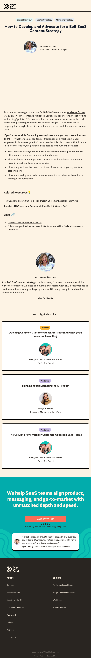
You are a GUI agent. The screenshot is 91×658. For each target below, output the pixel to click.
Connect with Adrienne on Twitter (24, 222)
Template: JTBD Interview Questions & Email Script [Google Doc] (35, 206)
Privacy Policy (39, 656)
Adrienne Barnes (76, 112)
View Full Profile (45, 298)
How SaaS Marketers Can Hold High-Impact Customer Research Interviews (41, 200)
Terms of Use (52, 656)
